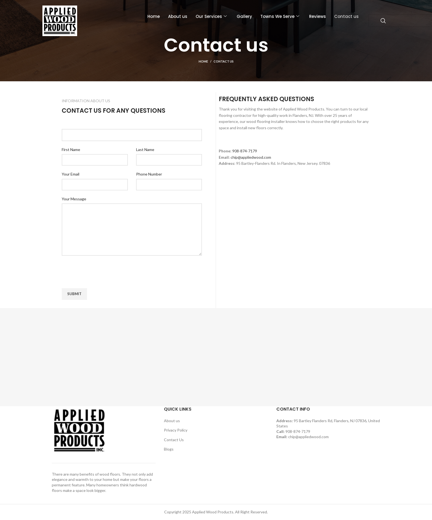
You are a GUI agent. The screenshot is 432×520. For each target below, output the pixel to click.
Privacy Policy (175, 430)
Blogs (169, 449)
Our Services (211, 16)
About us (177, 16)
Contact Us (174, 439)
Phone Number (149, 174)
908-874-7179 (244, 151)
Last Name (145, 149)
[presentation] (103, 272)
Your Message (74, 198)
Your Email (70, 174)
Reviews (317, 16)
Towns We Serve (279, 16)
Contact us (346, 16)
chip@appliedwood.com (251, 157)
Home (153, 16)
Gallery (244, 16)
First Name (71, 149)
